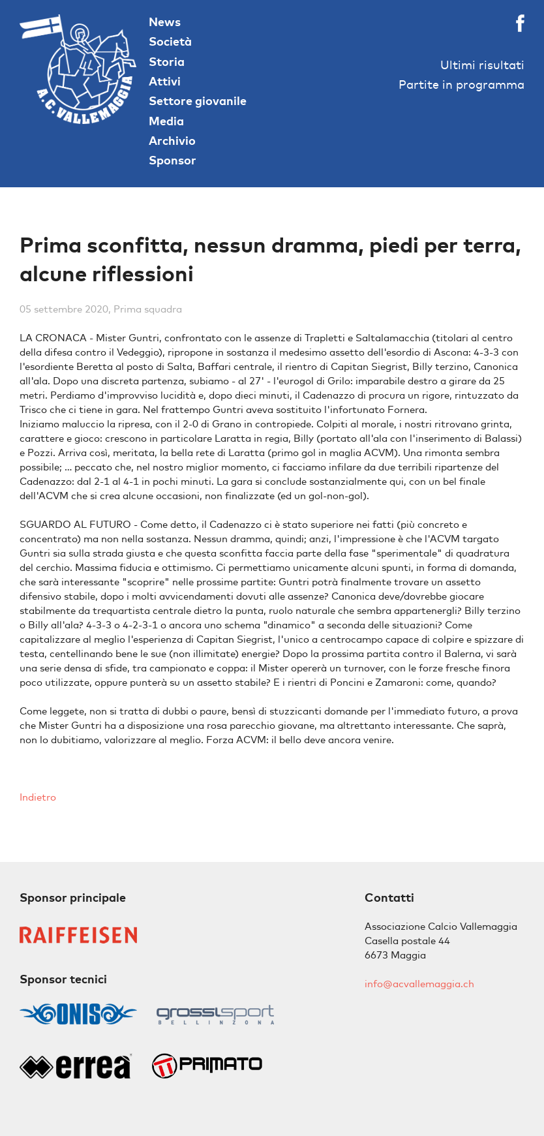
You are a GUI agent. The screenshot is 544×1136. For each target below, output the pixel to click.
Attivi (165, 81)
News (165, 21)
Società (170, 41)
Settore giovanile (198, 100)
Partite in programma (461, 84)
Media (166, 121)
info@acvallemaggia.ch (419, 983)
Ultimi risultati (482, 64)
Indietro (38, 797)
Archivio (172, 140)
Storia (167, 61)
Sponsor (172, 160)
